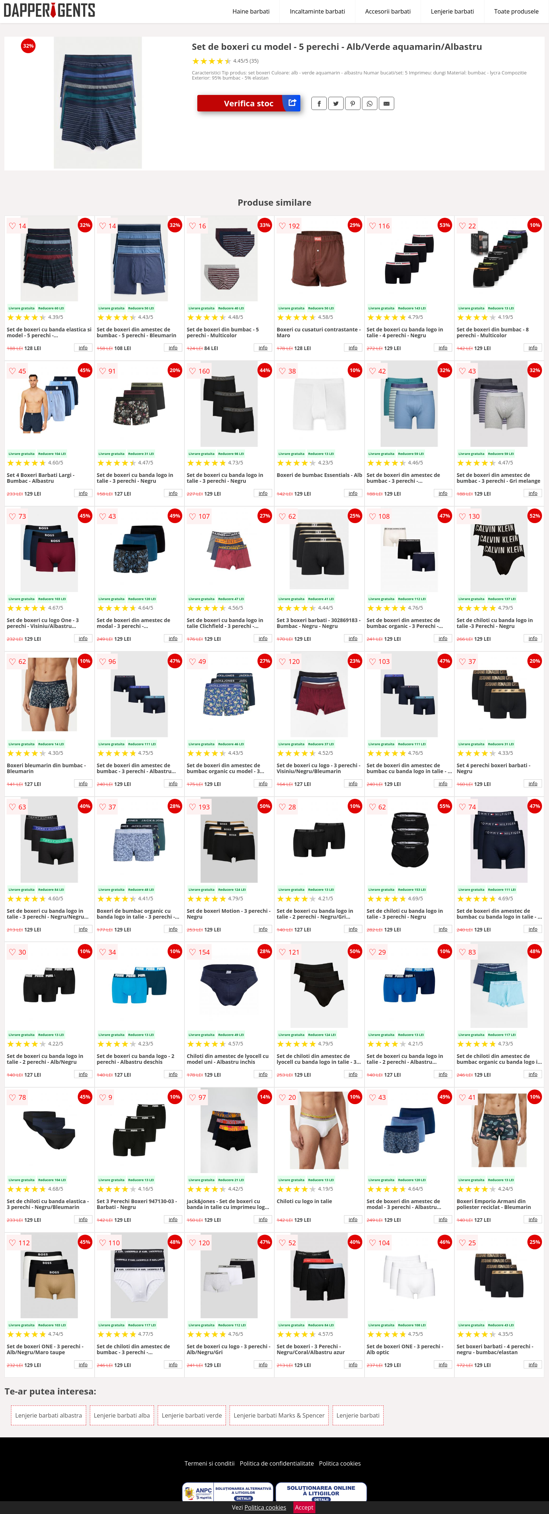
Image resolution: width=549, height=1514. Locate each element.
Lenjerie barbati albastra (48, 1415)
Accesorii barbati (388, 11)
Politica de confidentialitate (277, 1463)
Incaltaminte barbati (317, 11)
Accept (304, 1507)
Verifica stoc (262, 103)
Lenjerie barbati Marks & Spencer (279, 1415)
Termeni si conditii (209, 1463)
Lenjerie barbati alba (122, 1415)
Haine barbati (251, 11)
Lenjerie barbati (452, 11)
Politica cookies (340, 1463)
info (83, 347)
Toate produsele (516, 11)
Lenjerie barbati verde (192, 1415)
